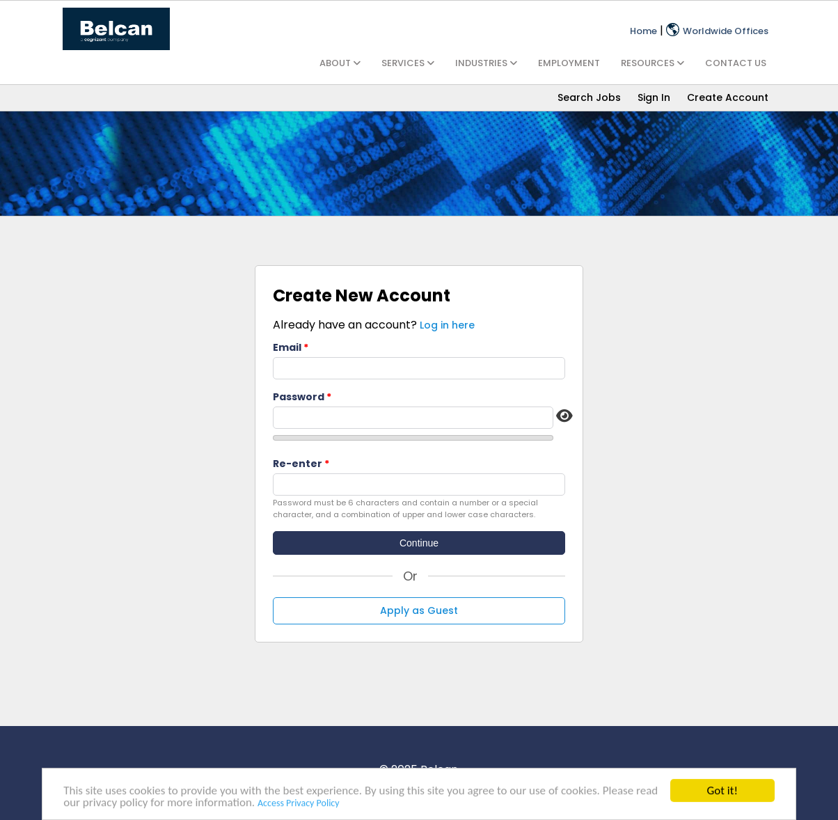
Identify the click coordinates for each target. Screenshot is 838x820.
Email (287, 347)
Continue (419, 543)
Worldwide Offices (717, 31)
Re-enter (297, 464)
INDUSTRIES (486, 63)
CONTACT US (735, 63)
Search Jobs (589, 97)
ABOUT (340, 63)
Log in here (447, 325)
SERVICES (407, 63)
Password (298, 397)
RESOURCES (652, 63)
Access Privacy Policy (299, 804)
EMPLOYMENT (569, 63)
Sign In (654, 97)
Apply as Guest (419, 610)
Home (643, 31)
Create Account (727, 97)
